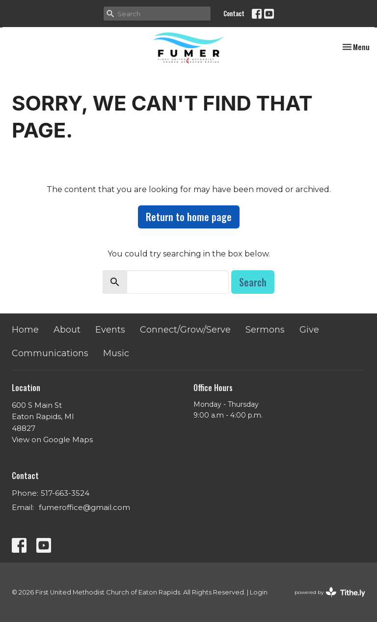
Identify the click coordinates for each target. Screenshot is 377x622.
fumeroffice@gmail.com (84, 507)
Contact (233, 13)
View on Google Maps (52, 439)
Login (259, 592)
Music (116, 353)
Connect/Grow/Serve (185, 329)
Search (253, 282)
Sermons (265, 329)
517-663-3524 (65, 493)
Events (110, 329)
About (67, 329)
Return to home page (189, 216)
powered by (330, 592)
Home (25, 329)
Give (309, 329)
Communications (50, 353)
